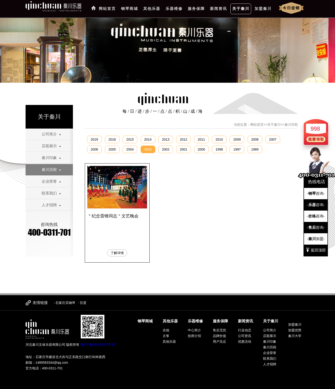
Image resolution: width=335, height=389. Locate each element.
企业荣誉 (49, 181)
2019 (94, 139)
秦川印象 (49, 158)
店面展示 (49, 146)
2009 (237, 139)
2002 (165, 149)
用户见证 (219, 341)
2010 (219, 139)
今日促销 (291, 8)
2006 (94, 149)
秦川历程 (49, 170)
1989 (255, 149)
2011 (201, 139)
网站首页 (107, 9)
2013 (165, 139)
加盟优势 (294, 330)
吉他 (166, 330)
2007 (272, 139)
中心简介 (194, 330)
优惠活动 (244, 341)
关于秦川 (240, 9)
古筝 (166, 336)
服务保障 (196, 9)
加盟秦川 (263, 9)
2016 (112, 139)
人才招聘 (49, 205)
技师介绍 (194, 336)
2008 (255, 139)
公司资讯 (244, 336)
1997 (237, 149)
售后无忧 (219, 330)
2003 (148, 149)
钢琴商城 (129, 9)
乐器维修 (174, 9)
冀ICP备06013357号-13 (97, 344)
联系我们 (49, 193)
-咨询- (316, 193)
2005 (112, 149)
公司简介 (49, 134)
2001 (183, 149)
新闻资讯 (218, 9)
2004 (130, 149)
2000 (201, 149)
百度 (83, 303)
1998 (219, 149)
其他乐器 (151, 9)
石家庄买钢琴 (65, 303)
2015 (130, 139)
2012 (183, 139)
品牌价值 (219, 336)
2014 (148, 139)
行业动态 (244, 330)
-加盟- (316, 239)
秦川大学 (294, 336)
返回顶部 (316, 250)
